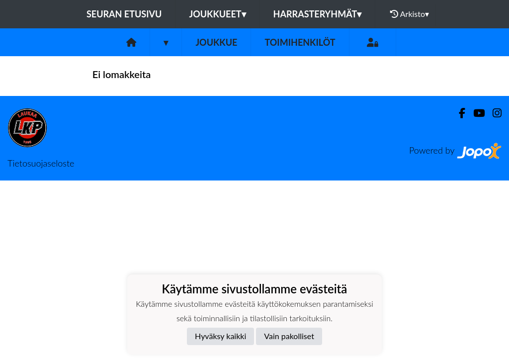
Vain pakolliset (289, 336)
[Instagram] (493, 113)
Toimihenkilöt (299, 42)
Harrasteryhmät (317, 13)
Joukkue (216, 42)
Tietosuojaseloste (40, 163)
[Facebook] (458, 113)
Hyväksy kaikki (220, 336)
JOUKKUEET (217, 13)
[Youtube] (475, 113)
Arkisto (409, 14)
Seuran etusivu (124, 13)
